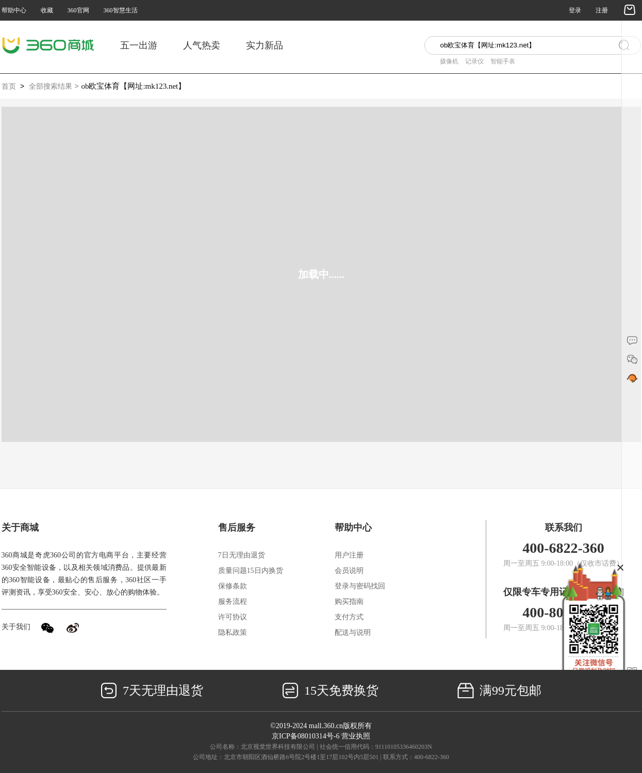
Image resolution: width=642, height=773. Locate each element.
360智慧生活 (121, 10)
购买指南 (349, 601)
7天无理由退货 (152, 690)
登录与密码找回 (360, 586)
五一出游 (138, 45)
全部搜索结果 (50, 86)
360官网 (78, 10)
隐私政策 (232, 632)
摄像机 (449, 61)
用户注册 (349, 555)
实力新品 (264, 45)
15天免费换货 (330, 690)
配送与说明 (353, 632)
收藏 (47, 10)
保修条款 (232, 586)
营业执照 (355, 736)
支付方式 (349, 617)
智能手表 (502, 61)
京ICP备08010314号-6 (305, 736)
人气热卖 (201, 45)
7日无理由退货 (241, 555)
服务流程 (232, 601)
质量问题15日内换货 (250, 570)
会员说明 (349, 570)
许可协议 (232, 617)
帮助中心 (14, 10)
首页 (9, 86)
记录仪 (474, 61)
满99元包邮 (499, 690)
